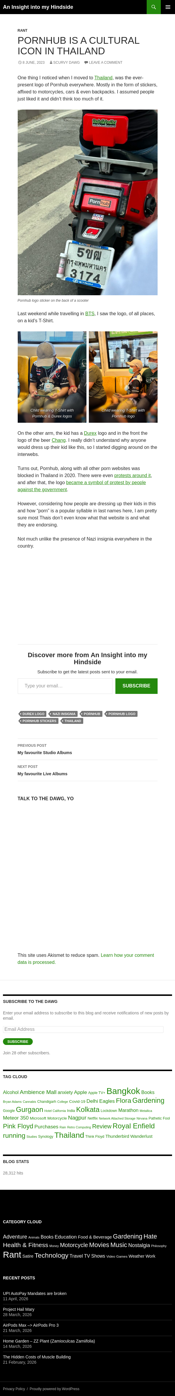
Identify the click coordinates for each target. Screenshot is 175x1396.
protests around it (132, 475)
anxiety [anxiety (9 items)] (65, 1092)
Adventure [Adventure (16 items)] (15, 1237)
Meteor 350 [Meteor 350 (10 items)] (16, 1118)
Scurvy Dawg (66, 63)
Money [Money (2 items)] (54, 1246)
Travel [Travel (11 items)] (76, 1256)
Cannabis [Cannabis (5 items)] (29, 1101)
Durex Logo (34, 714)
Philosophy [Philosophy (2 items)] (158, 1246)
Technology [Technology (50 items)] (51, 1255)
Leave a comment (105, 63)
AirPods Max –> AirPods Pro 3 (31, 1325)
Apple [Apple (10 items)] (80, 1092)
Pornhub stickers (39, 721)
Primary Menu (168, 7)
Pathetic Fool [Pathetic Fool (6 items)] (159, 1118)
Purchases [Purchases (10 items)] (46, 1127)
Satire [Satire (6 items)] (27, 1256)
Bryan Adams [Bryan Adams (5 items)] (12, 1101)
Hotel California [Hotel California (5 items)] (55, 1111)
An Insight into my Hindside (38, 7)
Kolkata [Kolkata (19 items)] (87, 1109)
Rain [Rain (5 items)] (63, 1127)
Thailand (103, 77)
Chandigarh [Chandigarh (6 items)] (46, 1102)
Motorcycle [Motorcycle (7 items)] (57, 1118)
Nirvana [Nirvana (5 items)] (142, 1118)
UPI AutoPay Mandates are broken (35, 1293)
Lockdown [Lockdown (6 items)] (109, 1111)
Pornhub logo (122, 714)
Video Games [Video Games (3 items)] (116, 1256)
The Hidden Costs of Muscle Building (37, 1357)
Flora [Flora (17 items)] (123, 1100)
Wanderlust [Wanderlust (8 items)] (141, 1136)
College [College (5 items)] (62, 1101)
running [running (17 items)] (14, 1135)
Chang (59, 440)
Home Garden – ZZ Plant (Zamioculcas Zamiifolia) (49, 1341)
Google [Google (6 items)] (9, 1111)
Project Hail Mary (19, 1309)
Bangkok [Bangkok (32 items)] (123, 1091)
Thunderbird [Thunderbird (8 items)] (117, 1136)
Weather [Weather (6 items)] (137, 1256)
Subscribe (136, 685)
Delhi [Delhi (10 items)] (92, 1101)
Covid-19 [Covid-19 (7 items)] (77, 1101)
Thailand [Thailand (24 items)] (69, 1135)
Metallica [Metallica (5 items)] (146, 1111)
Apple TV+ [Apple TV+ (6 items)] (96, 1093)
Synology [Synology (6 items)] (45, 1137)
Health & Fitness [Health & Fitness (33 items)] (25, 1244)
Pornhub (92, 714)
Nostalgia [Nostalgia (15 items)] (139, 1245)
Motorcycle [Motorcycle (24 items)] (74, 1245)
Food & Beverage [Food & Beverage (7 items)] (95, 1237)
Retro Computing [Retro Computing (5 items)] (79, 1127)
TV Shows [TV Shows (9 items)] (94, 1256)
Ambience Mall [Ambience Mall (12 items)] (38, 1092)
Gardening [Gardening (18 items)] (148, 1100)
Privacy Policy (14, 1389)
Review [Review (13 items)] (102, 1126)
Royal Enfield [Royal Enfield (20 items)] (134, 1126)
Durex (90, 433)
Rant (22, 30)
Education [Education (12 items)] (66, 1237)
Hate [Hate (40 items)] (150, 1236)
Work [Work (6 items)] (150, 1256)
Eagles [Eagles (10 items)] (107, 1101)
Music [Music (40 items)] (118, 1245)
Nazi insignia (64, 714)
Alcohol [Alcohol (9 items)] (11, 1092)
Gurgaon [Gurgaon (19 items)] (29, 1109)
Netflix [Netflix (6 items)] (93, 1118)
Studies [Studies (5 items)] (32, 1136)
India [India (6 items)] (71, 1111)
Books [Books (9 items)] (148, 1092)
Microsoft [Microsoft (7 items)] (38, 1118)
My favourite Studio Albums (88, 748)
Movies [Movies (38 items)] (99, 1245)
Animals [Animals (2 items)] (34, 1237)
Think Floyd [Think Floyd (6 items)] (94, 1137)
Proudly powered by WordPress (54, 1389)
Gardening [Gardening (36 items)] (127, 1236)
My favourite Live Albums (88, 769)
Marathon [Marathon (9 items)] (128, 1110)
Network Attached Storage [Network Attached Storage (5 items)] (117, 1118)
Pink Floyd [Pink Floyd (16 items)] (18, 1126)
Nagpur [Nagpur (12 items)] (77, 1118)
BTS (89, 313)
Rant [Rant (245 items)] (12, 1254)
